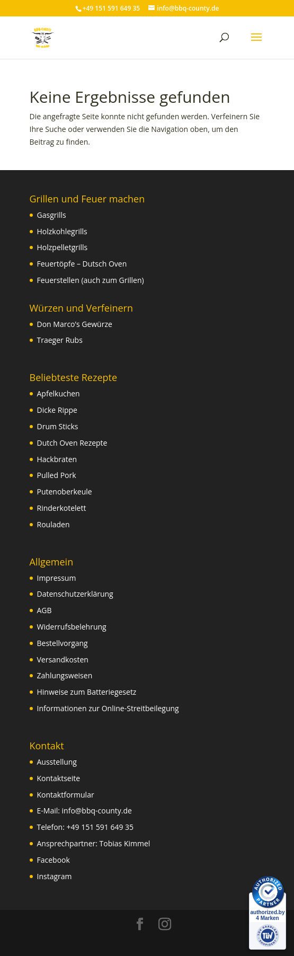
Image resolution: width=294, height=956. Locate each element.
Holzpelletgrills (62, 247)
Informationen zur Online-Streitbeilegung (108, 708)
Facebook (53, 860)
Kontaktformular (65, 795)
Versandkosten (62, 659)
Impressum (56, 578)
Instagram (54, 876)
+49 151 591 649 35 (100, 827)
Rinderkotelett (61, 508)
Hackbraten (57, 459)
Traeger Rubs (60, 340)
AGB (44, 610)
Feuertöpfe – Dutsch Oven (82, 264)
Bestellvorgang (62, 643)
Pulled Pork (56, 475)
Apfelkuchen (58, 393)
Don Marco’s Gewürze (74, 324)
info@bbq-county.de (97, 810)
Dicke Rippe (57, 410)
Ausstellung (57, 762)
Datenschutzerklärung (75, 594)
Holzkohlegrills (62, 231)
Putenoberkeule (64, 491)
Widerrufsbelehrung (71, 627)
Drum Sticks (57, 426)
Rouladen (53, 524)
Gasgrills (51, 215)
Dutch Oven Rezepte (72, 443)
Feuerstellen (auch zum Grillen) (90, 280)
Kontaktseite (59, 778)
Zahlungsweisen (65, 675)
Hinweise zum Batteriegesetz (87, 692)
